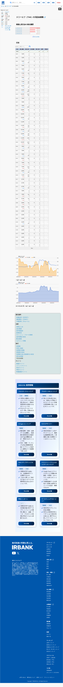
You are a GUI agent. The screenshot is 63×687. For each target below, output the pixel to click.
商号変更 (49, 591)
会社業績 (19, 329)
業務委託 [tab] (26, 395)
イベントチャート (21, 365)
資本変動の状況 (21, 337)
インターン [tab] (21, 503)
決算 (7, 27)
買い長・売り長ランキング (53, 649)
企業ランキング (50, 642)
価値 (9, 28)
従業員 (48, 617)
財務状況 (19, 333)
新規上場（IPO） (51, 664)
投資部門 (49, 553)
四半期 (6, 28)
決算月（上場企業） (51, 657)
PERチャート (20, 367)
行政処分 (49, 576)
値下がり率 (49, 547)
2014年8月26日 (19, 30)
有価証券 (49, 625)
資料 (2, 25)
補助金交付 (49, 585)
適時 (10, 25)
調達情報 (49, 583)
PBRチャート (20, 369)
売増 (48, 561)
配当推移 (19, 339)
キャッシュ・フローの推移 (24, 335)
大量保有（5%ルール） (23, 321)
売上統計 (49, 606)
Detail (26, 416)
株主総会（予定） (51, 659)
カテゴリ (49, 634)
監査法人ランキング (51, 644)
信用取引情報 (20, 350)
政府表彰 (49, 581)
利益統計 (49, 608)
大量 (8, 25)
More (32, 248)
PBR (2, 18)
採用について (39, 677)
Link (2, 27)
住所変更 (49, 593)
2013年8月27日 (19, 28)
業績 (9, 27)
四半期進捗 (19, 331)
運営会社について (31, 677)
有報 (6, 25)
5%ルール (49, 628)
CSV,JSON (7, 29)
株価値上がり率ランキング (53, 647)
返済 (48, 564)
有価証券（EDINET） (22, 317)
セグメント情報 (21, 341)
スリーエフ (9, 6)
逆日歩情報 (36, 36)
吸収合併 (49, 600)
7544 (2, 11)
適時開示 (49, 623)
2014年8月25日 (19, 33)
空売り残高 (19, 348)
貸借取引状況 (20, 352)
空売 (43, 2)
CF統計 (48, 613)
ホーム (2, 6)
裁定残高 (49, 551)
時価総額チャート (21, 371)
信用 (48, 2)
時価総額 (49, 615)
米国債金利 (49, 670)
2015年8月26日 (19, 31)
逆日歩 (48, 555)
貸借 (53, 2)
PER (2, 14)
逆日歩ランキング (51, 651)
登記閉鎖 (49, 596)
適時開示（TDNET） (22, 319)
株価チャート (20, 363)
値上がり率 (49, 544)
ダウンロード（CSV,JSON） (53, 672)
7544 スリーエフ (4, 10)
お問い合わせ (22, 677)
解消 (48, 568)
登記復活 (49, 598)
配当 (2, 21)
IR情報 (18, 346)
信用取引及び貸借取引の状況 (25, 354)
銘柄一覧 (49, 636)
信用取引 (49, 549)
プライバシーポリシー (49, 677)
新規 (48, 566)
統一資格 (49, 574)
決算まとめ (19, 327)
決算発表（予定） (51, 662)
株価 (39, 2)
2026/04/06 (7, 11)
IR (34, 2)
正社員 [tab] (20, 395)
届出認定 (49, 579)
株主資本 (49, 611)
